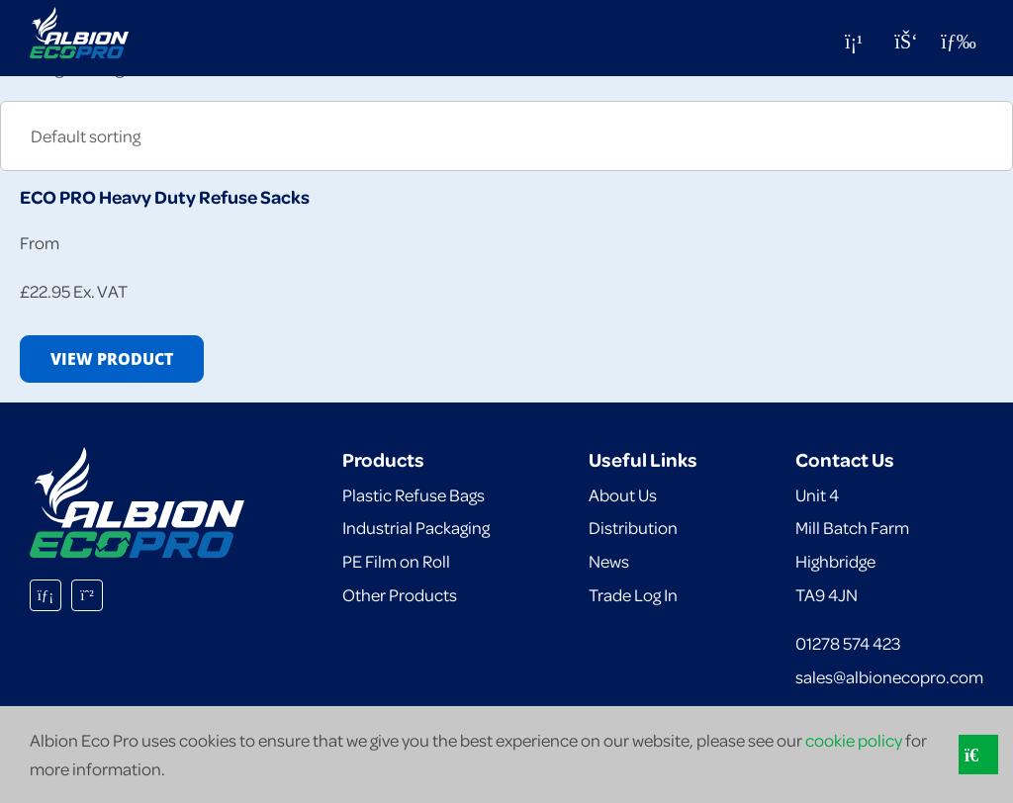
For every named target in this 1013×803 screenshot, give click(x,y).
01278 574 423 (847, 643)
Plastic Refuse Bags (413, 494)
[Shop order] (506, 136)
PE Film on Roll (396, 561)
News (609, 561)
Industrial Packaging (416, 527)
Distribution (633, 527)
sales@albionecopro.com (889, 676)
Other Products (399, 594)
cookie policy (853, 740)
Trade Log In (633, 594)
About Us (623, 494)
